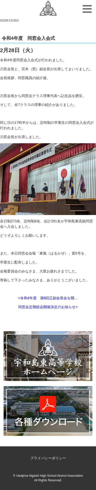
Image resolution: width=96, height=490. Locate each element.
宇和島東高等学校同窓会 (48, 9)
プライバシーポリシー (48, 458)
